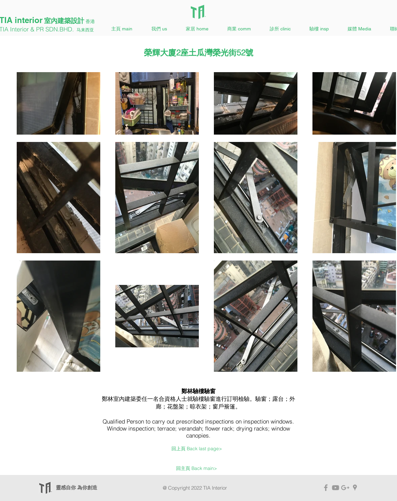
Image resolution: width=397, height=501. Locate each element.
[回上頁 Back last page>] (196, 449)
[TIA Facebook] (325, 487)
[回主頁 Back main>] (196, 468)
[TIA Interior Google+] (345, 487)
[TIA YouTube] (335, 487)
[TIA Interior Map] (355, 487)
